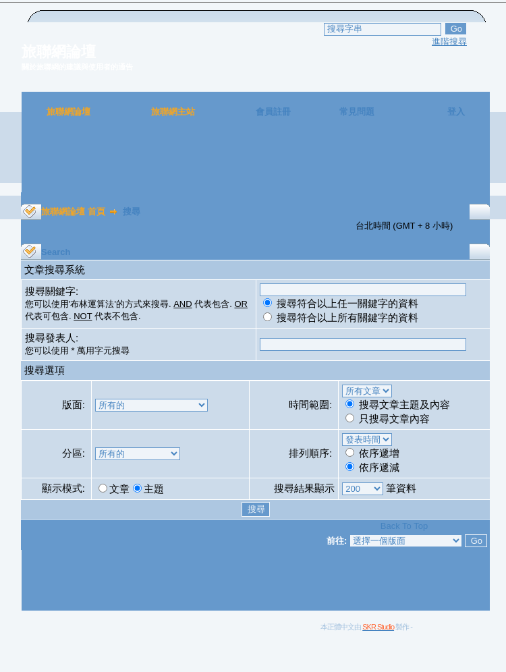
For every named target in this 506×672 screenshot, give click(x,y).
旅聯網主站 (173, 112)
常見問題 (356, 112)
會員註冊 (273, 112)
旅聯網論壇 (68, 112)
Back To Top (404, 526)
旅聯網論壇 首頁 (73, 211)
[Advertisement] (255, 162)
